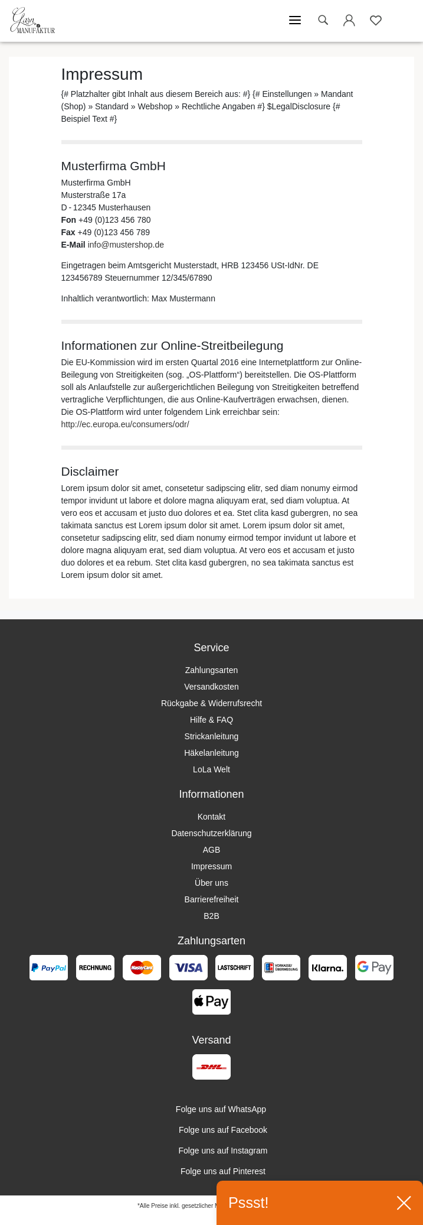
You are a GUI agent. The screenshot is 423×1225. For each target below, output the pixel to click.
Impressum (211, 866)
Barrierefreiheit (212, 899)
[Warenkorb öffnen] (402, 21)
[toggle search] (323, 20)
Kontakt (211, 816)
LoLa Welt (211, 769)
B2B (211, 916)
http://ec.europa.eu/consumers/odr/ (125, 424)
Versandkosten (211, 686)
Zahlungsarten (211, 670)
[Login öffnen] (349, 22)
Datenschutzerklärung (211, 833)
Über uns (211, 883)
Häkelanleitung (211, 753)
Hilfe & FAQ (211, 719)
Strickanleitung (212, 736)
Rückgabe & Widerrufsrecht (211, 703)
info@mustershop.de (126, 244)
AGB (212, 849)
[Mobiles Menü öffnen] (295, 20)
